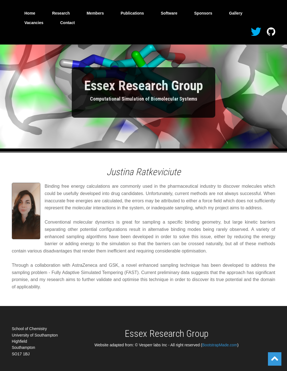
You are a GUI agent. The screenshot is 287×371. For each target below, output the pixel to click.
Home (29, 13)
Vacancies (33, 22)
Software (169, 13)
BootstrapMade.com (219, 345)
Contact (67, 22)
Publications (132, 13)
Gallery (235, 13)
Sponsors (203, 13)
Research (61, 13)
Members (95, 13)
